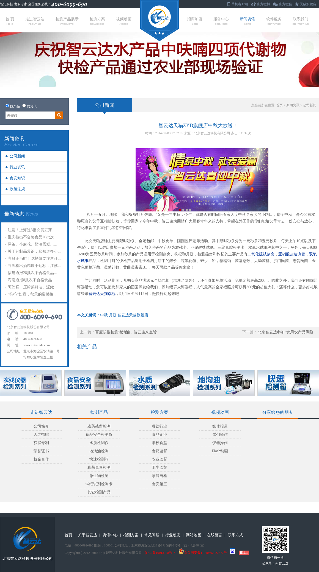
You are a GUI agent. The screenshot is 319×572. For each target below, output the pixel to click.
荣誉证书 (41, 451)
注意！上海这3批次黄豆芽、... (33, 230)
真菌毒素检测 (99, 467)
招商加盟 (194, 21)
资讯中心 (110, 535)
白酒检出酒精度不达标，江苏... (34, 266)
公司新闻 (17, 156)
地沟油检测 (99, 451)
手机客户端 (240, 4)
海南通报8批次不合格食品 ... (32, 280)
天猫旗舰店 (308, 4)
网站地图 (193, 535)
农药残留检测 (99, 426)
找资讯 (32, 106)
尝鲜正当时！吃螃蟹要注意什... (34, 258)
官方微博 (263, 4)
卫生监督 (159, 467)
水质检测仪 (99, 443)
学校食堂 (159, 443)
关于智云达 (87, 535)
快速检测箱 (99, 459)
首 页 (10, 21)
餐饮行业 (159, 426)
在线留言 (214, 535)
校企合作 (41, 459)
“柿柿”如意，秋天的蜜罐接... (32, 294)
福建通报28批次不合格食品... (32, 273)
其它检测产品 (99, 492)
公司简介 (41, 426)
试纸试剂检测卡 (99, 484)
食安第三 (159, 484)
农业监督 (159, 459)
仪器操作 (220, 443)
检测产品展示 (67, 21)
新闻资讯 (247, 21)
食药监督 (159, 451)
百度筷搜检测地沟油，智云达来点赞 (126, 332)
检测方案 (97, 21)
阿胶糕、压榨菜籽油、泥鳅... (32, 287)
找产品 (15, 106)
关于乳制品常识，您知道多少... (34, 251)
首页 (279, 105)
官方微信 (285, 4)
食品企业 (159, 435)
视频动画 (123, 21)
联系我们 (301, 21)
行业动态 (172, 535)
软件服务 (274, 21)
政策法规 (17, 189)
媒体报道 (220, 426)
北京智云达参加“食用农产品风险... (287, 332)
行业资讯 (17, 167)
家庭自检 (159, 476)
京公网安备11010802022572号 (202, 553)
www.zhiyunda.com (36, 345)
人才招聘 (41, 435)
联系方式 (235, 535)
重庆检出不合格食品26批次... (32, 237)
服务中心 (221, 21)
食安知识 (17, 178)
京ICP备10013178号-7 (159, 553)
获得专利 (41, 443)
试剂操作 (220, 435)
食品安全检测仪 (99, 435)
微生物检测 (99, 476)
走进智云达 (35, 21)
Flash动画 (220, 451)
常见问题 (152, 535)
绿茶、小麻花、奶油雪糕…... (32, 244)
